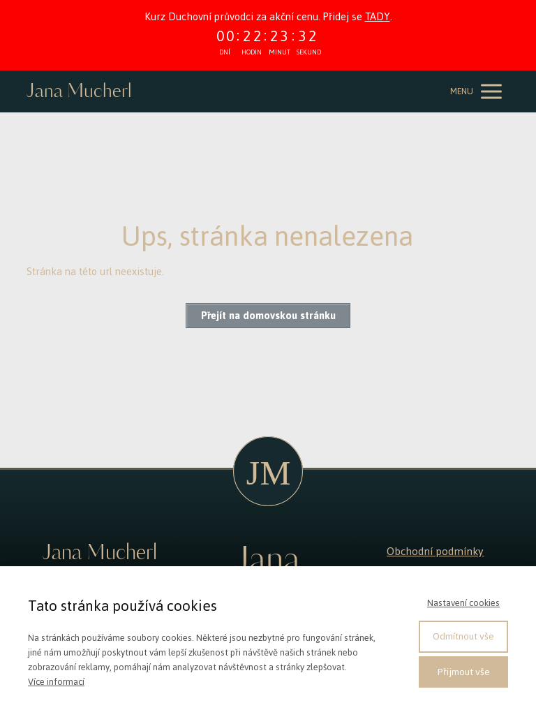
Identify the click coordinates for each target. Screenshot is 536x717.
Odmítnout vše (463, 636)
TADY (377, 16)
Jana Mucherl (79, 91)
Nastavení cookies (463, 603)
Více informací (56, 681)
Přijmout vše (464, 672)
